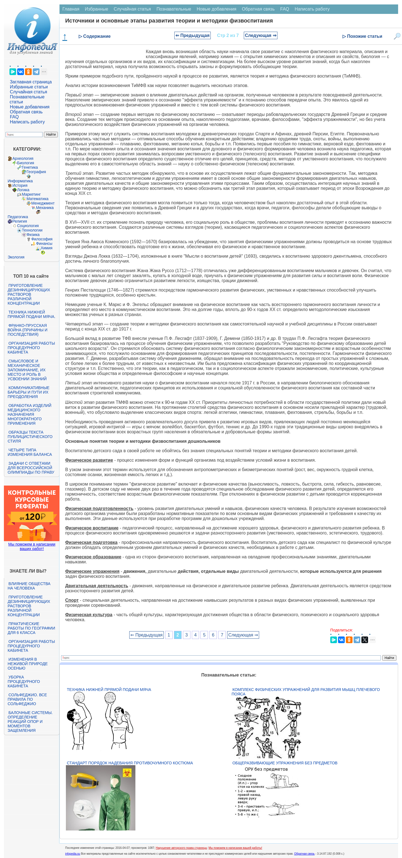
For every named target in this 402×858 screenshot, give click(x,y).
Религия (19, 221)
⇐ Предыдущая (192, 35)
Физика (32, 234)
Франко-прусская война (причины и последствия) (27, 330)
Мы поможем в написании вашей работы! (235, 847)
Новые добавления (29, 107)
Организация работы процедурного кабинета (31, 347)
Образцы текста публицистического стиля (30, 436)
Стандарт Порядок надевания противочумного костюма (130, 763)
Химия (46, 248)
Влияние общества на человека (29, 585)
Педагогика (18, 217)
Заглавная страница (31, 81)
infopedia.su (72, 853)
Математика (37, 199)
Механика (45, 207)
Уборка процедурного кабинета (24, 681)
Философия (41, 239)
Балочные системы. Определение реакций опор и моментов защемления (30, 721)
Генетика (30, 167)
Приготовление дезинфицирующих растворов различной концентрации (29, 294)
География (36, 172)
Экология (16, 257)
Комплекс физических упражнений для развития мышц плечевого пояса (306, 691)
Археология (22, 158)
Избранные (96, 9)
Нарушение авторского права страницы (181, 847)
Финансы (44, 243)
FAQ (14, 117)
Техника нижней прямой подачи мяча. (31, 314)
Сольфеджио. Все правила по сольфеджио (27, 699)
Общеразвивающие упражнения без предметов (285, 763)
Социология (28, 225)
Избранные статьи (29, 86)
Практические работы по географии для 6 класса (31, 628)
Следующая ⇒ (260, 35)
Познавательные (174, 9)
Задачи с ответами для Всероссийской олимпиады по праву (31, 467)
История (19, 185)
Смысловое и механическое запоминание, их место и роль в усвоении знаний (27, 370)
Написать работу (27, 122)
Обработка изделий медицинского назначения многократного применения (29, 414)
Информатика (20, 181)
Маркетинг (31, 194)
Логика (23, 190)
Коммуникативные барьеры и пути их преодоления (28, 392)
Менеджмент (42, 203)
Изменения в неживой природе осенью (28, 663)
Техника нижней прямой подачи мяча (109, 689)
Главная (70, 9)
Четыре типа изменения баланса (30, 452)
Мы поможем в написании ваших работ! (31, 546)
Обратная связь (26, 112)
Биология (25, 163)
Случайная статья (28, 91)
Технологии (32, 230)
